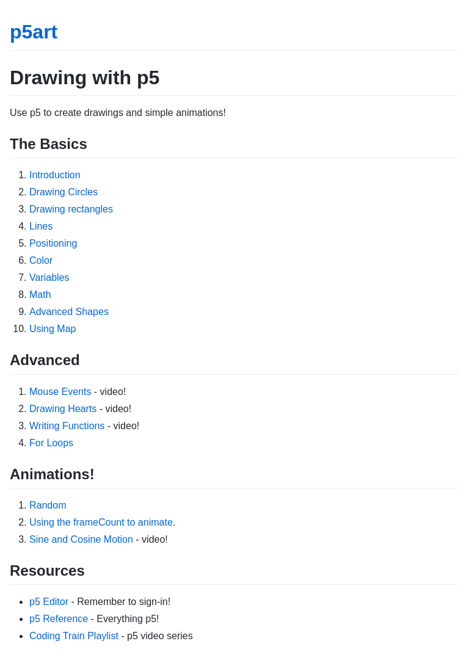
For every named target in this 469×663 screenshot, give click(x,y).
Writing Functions (66, 426)
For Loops (51, 443)
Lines (41, 226)
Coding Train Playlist (73, 636)
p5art (33, 32)
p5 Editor (48, 601)
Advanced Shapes (69, 311)
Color (41, 260)
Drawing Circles (63, 192)
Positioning (53, 243)
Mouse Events (60, 391)
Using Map (52, 329)
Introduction (55, 175)
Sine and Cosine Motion (81, 539)
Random (47, 505)
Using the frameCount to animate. (102, 522)
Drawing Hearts (62, 409)
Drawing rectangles (71, 209)
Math (40, 294)
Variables (49, 277)
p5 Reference (58, 619)
